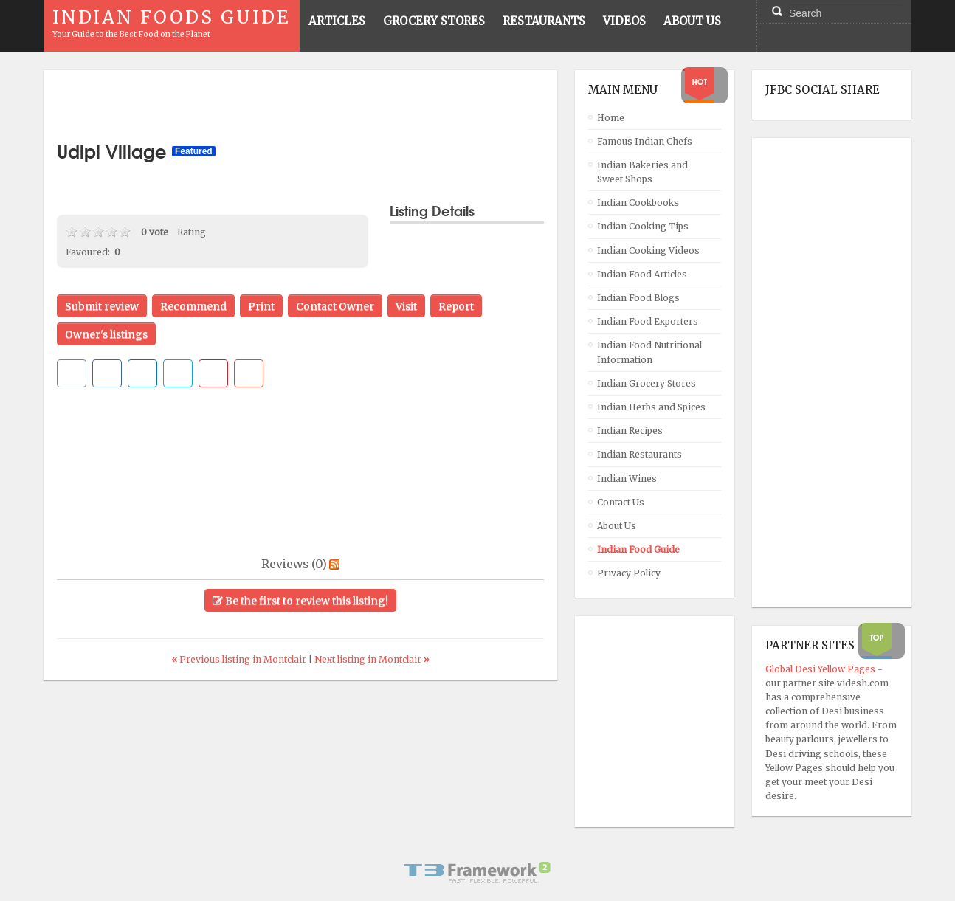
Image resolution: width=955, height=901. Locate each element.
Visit (406, 306)
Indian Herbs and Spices (651, 406)
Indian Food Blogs (638, 297)
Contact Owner (335, 306)
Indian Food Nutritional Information (649, 352)
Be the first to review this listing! (300, 600)
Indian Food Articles (642, 274)
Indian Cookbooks (638, 202)
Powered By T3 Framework (477, 872)
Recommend (193, 306)
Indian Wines (627, 478)
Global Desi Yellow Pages (821, 668)
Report (456, 306)
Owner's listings (106, 334)
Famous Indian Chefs (644, 141)
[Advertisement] (300, 105)
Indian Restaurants (639, 454)
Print (261, 306)
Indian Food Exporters (647, 321)
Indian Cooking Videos (648, 250)
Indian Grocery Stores (646, 383)
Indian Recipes (630, 430)
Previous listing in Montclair (239, 659)
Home (610, 117)
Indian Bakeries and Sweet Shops (642, 171)
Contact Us (620, 502)
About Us (616, 525)
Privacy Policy (629, 573)
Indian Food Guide (638, 549)
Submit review (102, 306)
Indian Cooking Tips (643, 226)
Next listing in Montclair (372, 659)
